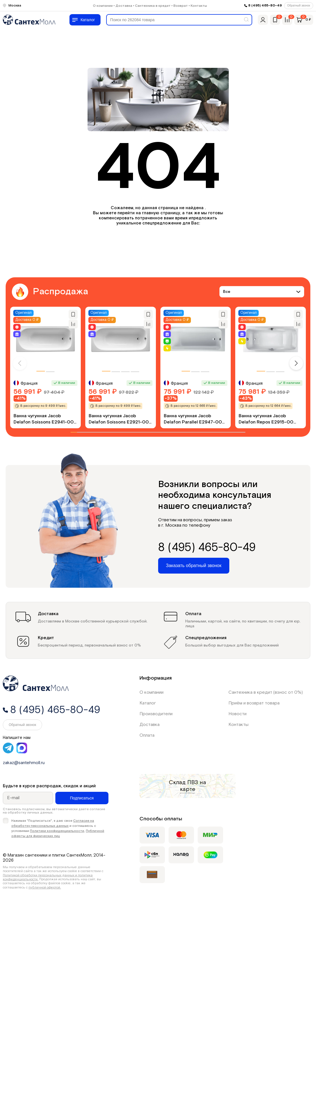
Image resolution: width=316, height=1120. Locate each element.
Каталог (148, 703)
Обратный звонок (298, 5)
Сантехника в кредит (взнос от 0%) (265, 692)
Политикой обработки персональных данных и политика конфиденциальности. (48, 877)
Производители (156, 714)
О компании (103, 6)
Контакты (199, 6)
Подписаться (82, 798)
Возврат (180, 6)
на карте (193, 786)
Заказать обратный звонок (193, 565)
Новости (237, 714)
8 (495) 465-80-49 (265, 5)
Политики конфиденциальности (57, 831)
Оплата (147, 735)
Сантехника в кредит (153, 6)
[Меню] (85, 19)
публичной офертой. (45, 887)
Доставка (123, 6)
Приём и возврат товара (254, 703)
